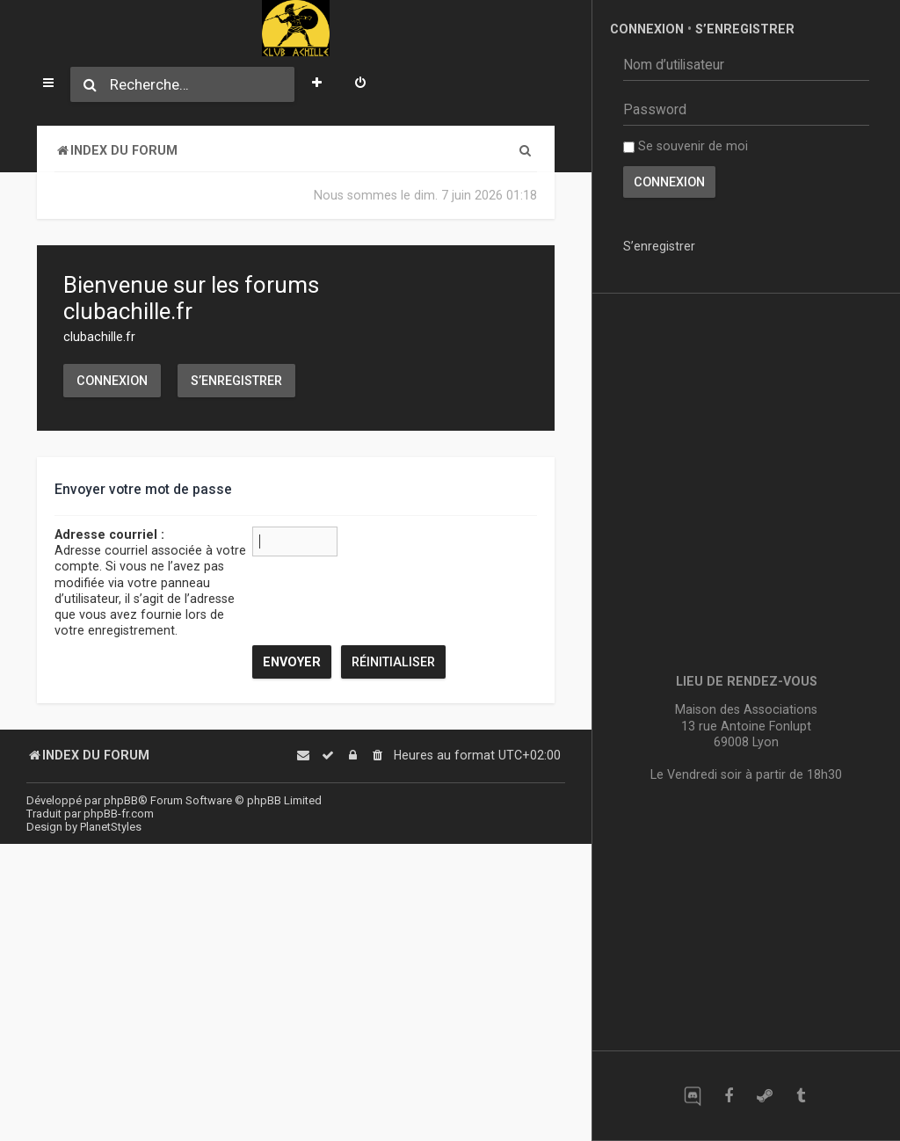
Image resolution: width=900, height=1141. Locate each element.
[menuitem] (360, 84)
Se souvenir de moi (685, 146)
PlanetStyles (111, 826)
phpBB (121, 800)
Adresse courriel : (109, 534)
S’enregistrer (236, 381)
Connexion (112, 381)
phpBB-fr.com (118, 813)
